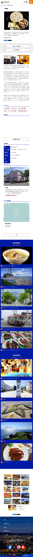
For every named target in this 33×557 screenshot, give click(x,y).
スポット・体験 (6, 5)
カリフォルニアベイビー (7, 462)
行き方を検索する (12, 49)
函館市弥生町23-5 (8, 37)
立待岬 (4, 441)
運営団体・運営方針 (12, 540)
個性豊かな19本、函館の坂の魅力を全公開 (10, 307)
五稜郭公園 (5, 420)
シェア (5, 40)
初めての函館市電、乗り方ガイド (9, 329)
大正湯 (6, 187)
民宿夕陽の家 (8, 223)
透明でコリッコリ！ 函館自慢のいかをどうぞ (11, 350)
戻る (11, 234)
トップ (1, 5)
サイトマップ (19, 540)
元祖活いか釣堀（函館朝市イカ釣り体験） (10, 378)
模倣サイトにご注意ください (16, 539)
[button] (4, 183)
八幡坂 (4, 399)
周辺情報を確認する (20, 139)
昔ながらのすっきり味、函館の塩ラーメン (10, 265)
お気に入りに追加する (12, 46)
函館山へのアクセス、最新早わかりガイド (10, 286)
